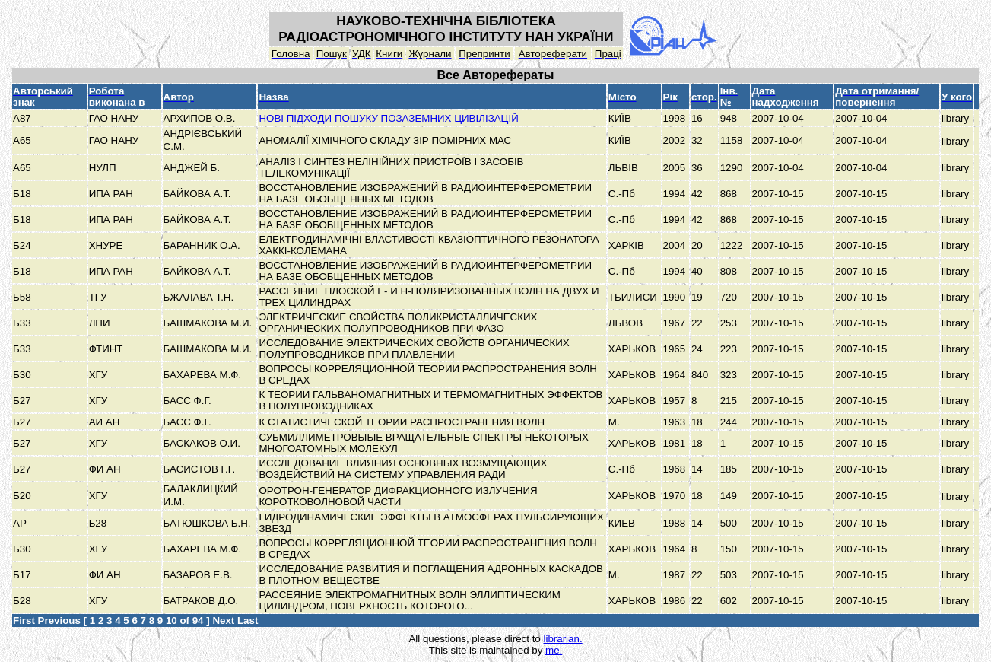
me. (553, 650)
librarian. (562, 638)
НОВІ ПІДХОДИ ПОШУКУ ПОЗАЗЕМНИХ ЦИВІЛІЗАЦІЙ (388, 118)
